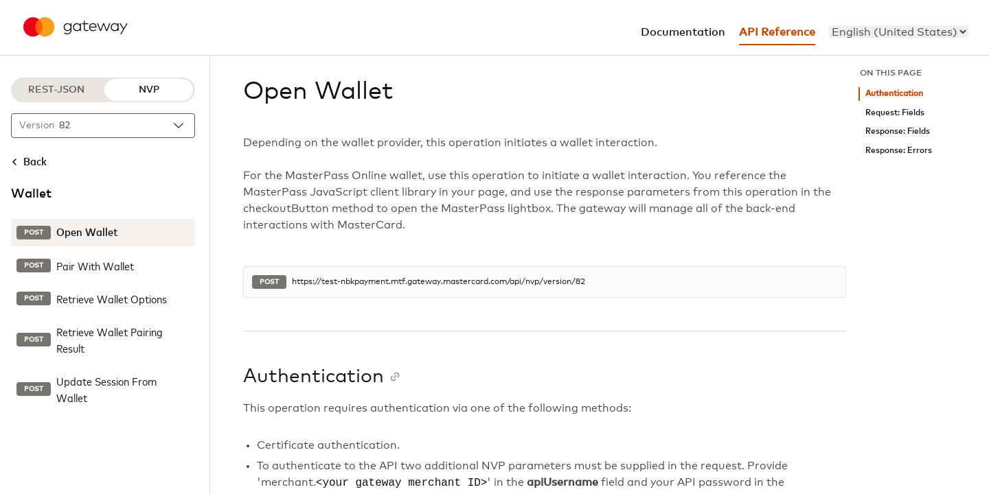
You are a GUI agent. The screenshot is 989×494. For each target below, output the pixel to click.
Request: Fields (894, 112)
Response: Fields (897, 131)
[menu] (898, 31)
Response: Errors (898, 150)
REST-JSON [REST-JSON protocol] (56, 90)
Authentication (894, 93)
